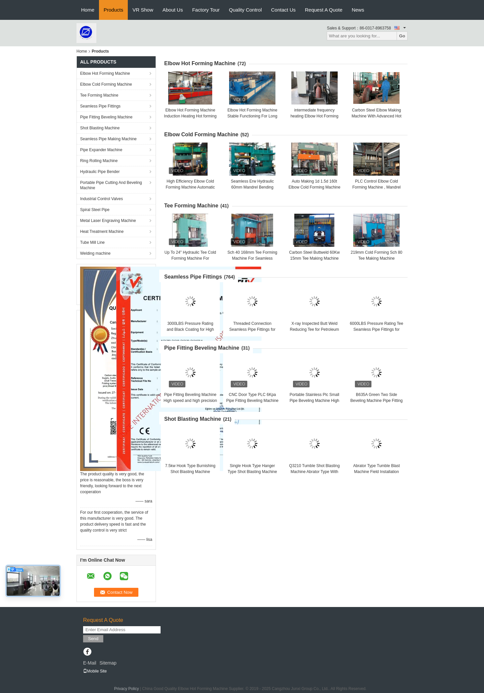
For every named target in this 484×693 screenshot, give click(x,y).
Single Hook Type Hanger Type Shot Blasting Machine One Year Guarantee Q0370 (252, 471)
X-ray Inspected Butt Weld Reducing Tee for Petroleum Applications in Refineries (314, 329)
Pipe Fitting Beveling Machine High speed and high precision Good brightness (190, 400)
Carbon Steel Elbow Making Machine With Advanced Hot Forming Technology (377, 116)
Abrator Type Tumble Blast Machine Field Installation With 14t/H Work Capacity (376, 471)
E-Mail (89, 663)
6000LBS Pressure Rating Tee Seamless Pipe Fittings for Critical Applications (376, 329)
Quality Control (245, 10)
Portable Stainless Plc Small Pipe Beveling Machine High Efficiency (314, 400)
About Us (173, 10)
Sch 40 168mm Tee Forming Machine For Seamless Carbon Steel (252, 258)
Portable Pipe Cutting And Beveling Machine (111, 185)
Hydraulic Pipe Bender (100, 171)
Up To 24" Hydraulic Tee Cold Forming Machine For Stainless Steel (190, 258)
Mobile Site (95, 671)
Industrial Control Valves (101, 198)
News (358, 10)
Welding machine (95, 253)
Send (93, 638)
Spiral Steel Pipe (95, 209)
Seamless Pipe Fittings (100, 106)
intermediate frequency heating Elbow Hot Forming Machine (314, 116)
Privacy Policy (126, 688)
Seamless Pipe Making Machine (108, 139)
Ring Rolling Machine (99, 160)
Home (87, 10)
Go (402, 35)
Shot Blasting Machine (100, 128)
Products (113, 10)
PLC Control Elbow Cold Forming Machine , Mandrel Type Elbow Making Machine (376, 187)
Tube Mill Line (92, 242)
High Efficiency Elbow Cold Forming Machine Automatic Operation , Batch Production (190, 187)
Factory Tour (205, 10)
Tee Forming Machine (99, 95)
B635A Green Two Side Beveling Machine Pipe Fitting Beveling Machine (376, 400)
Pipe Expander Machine (101, 150)
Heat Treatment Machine (101, 231)
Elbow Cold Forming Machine (106, 84)
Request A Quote (323, 10)
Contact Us (283, 10)
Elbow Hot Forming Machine (105, 73)
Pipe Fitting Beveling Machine (106, 117)
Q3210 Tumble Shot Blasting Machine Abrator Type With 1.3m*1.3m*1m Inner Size (314, 471)
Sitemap (107, 663)
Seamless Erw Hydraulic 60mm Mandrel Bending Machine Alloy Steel (252, 187)
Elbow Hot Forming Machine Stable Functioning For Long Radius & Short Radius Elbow (252, 116)
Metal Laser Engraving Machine (108, 220)
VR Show (142, 10)
